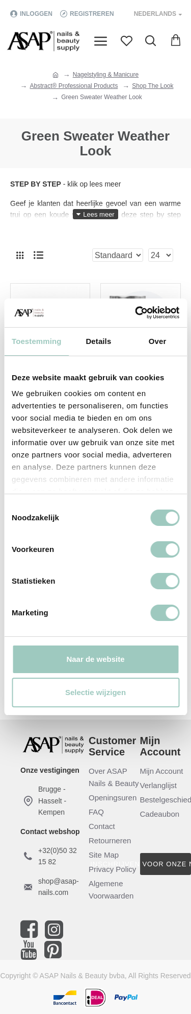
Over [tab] (158, 341)
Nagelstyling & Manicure (106, 74)
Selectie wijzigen (95, 692)
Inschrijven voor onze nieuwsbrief (166, 864)
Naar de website (95, 659)
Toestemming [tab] (37, 341)
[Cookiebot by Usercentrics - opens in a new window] (136, 312)
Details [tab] (98, 341)
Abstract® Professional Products (74, 85)
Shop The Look (152, 85)
